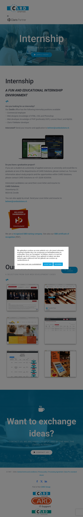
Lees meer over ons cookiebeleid (29, 264)
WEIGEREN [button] (58, 264)
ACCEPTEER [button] (48, 264)
